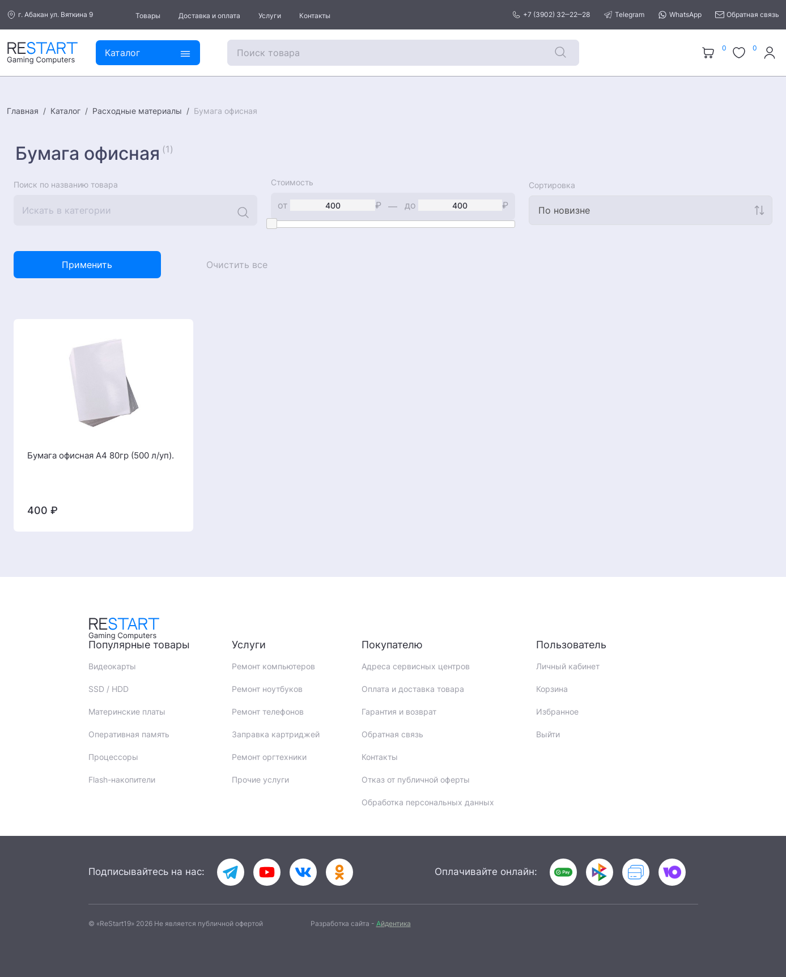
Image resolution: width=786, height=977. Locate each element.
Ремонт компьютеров (273, 666)
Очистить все (236, 264)
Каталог (65, 111)
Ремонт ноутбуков (267, 689)
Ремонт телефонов (268, 711)
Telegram (624, 15)
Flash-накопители (121, 779)
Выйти (548, 734)
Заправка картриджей (276, 734)
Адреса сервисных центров (416, 666)
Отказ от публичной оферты (416, 779)
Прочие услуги (260, 779)
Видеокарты (112, 666)
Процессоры (113, 757)
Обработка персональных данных (428, 802)
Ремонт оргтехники (269, 757)
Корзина (552, 689)
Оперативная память (128, 734)
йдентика (393, 923)
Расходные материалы (137, 111)
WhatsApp (680, 15)
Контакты (314, 15)
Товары (147, 15)
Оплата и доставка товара (413, 689)
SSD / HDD (108, 689)
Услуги (269, 15)
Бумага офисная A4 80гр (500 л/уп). (100, 455)
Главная (23, 111)
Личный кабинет (568, 666)
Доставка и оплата (209, 15)
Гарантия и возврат (399, 711)
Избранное (557, 711)
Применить (87, 264)
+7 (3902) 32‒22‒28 (551, 15)
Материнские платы (126, 711)
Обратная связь (747, 15)
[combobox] (650, 210)
